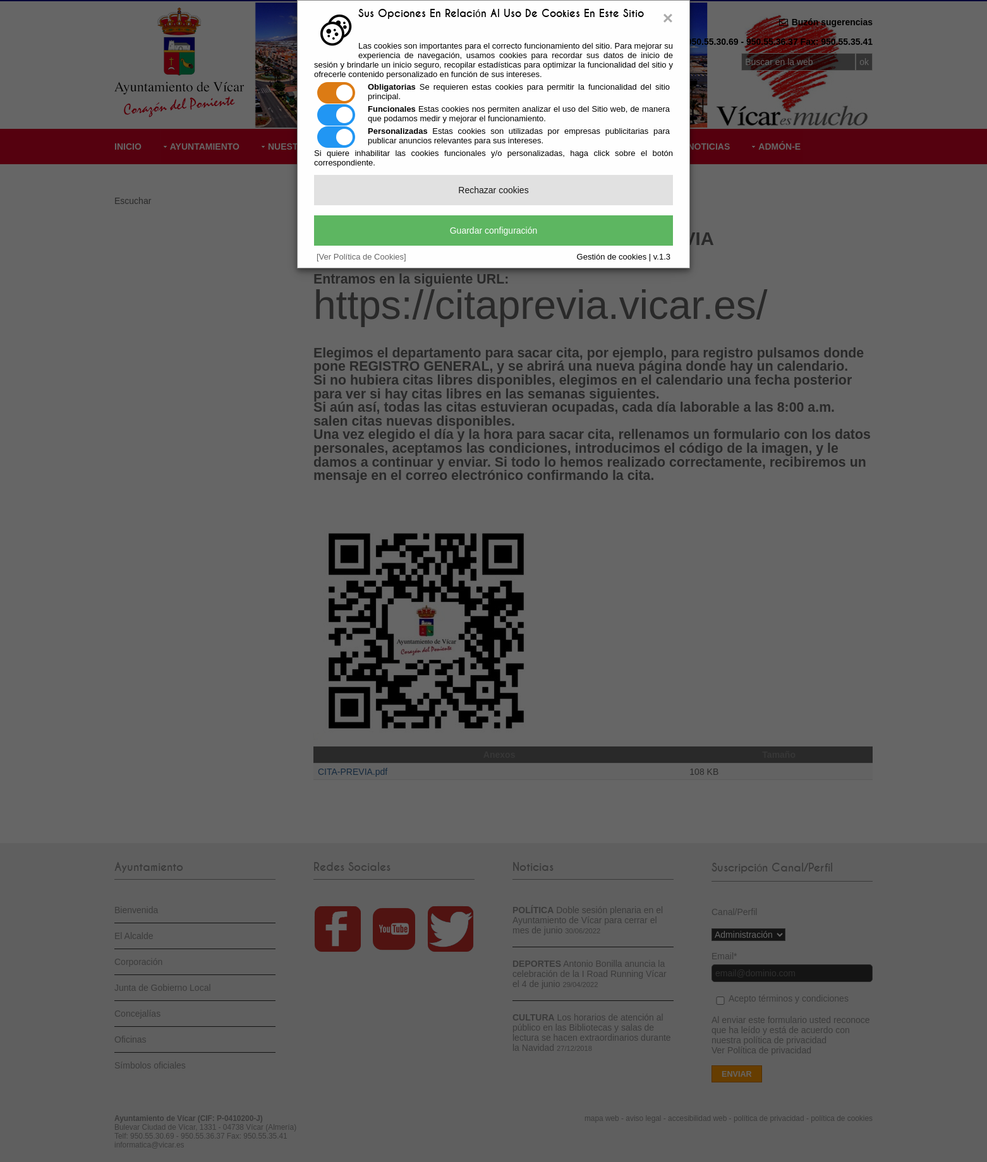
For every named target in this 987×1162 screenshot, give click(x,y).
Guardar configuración (494, 230)
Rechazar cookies (493, 190)
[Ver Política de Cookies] (361, 256)
